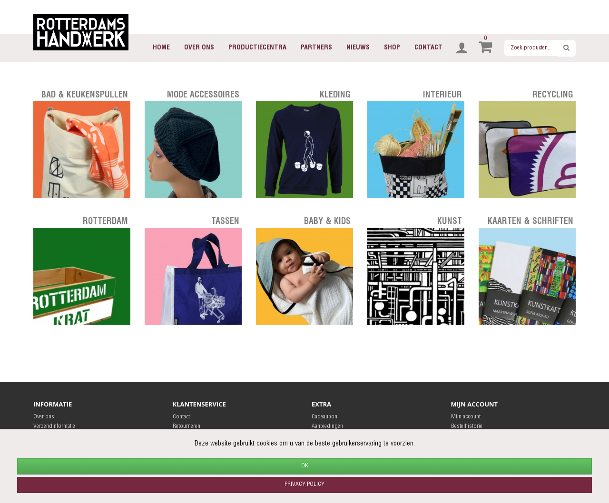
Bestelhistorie (466, 426)
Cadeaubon (324, 417)
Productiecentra (257, 48)
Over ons (199, 48)
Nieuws (358, 48)
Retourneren (186, 426)
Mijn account (466, 417)
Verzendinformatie (54, 426)
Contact (428, 48)
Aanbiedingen (327, 426)
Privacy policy (304, 484)
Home (161, 48)
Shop (392, 48)
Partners (316, 48)
